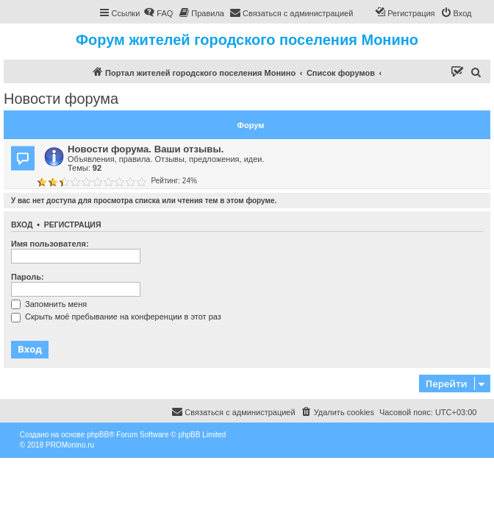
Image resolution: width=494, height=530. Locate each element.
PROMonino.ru (70, 445)
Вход (21, 224)
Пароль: (27, 276)
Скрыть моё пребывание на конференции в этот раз (116, 316)
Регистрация (72, 224)
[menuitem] (158, 13)
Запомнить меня (49, 304)
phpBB (98, 435)
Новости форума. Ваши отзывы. (145, 149)
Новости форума (61, 99)
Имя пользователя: (50, 243)
